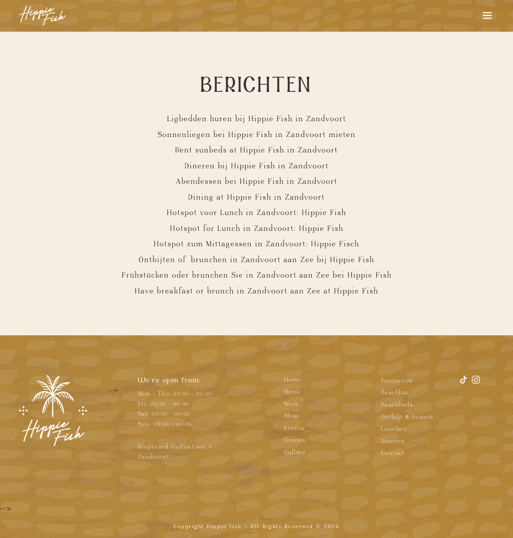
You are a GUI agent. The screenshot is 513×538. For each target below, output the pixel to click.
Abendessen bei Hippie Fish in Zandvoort (257, 181)
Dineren (393, 441)
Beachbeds (397, 404)
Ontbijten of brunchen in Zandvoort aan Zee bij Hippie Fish (256, 259)
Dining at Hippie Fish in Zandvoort (256, 197)
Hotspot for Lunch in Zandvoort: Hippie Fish (256, 228)
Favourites (397, 380)
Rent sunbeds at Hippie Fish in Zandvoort (256, 150)
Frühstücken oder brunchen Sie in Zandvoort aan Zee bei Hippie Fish (257, 275)
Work (291, 404)
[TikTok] (465, 383)
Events (294, 428)
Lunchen (394, 429)
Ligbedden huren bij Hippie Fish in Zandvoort (256, 118)
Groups (294, 440)
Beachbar (395, 392)
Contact (393, 453)
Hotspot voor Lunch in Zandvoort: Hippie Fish (256, 212)
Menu (292, 391)
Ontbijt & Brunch (407, 417)
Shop (291, 416)
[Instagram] (476, 383)
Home (292, 379)
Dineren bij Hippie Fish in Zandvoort (257, 166)
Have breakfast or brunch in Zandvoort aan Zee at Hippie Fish (256, 291)
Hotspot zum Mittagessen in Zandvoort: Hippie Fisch (256, 244)
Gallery (295, 452)
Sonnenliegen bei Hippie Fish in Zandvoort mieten (257, 134)
